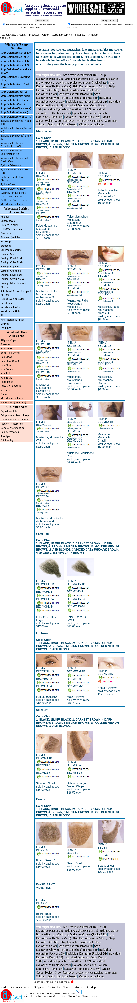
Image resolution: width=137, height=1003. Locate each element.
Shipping (80, 34)
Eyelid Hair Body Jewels (14, 200)
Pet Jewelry (7, 440)
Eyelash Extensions (11, 165)
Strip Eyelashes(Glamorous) (16, 108)
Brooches (6, 245)
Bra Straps (6, 241)
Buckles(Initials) (9, 225)
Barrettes (6, 344)
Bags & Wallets (9, 411)
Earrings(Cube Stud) (12, 262)
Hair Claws (6, 356)
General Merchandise (12, 427)
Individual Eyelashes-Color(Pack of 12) (12, 152)
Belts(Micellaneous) (12, 229)
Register (93, 34)
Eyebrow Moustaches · (14, 194)
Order (45, 34)
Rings (4, 315)
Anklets (5, 216)
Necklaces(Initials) (11, 311)
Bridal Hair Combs (10, 352)
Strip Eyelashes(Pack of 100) (16, 52)
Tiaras (4, 394)
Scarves (5, 323)
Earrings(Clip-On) (10, 266)
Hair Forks (6, 373)
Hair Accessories (10, 432)
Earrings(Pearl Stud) (12, 258)
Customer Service (62, 34)
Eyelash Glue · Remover (14, 188)
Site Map (5, 37)
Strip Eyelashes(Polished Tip (79, 98)
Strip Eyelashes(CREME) (14, 91)
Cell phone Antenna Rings (15, 415)
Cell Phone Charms (11, 249)
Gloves (4, 287)
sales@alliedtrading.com (35, 996)
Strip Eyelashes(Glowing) (14, 112)
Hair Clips (6, 365)
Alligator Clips (8, 340)
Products (34, 34)
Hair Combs (7, 369)
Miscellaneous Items (12, 204)
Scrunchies (7, 390)
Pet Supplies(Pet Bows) (13, 402)
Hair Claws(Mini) (10, 361)
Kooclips (5, 436)
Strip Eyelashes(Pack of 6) (15, 65)
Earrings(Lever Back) (12, 274)
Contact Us (54, 987)
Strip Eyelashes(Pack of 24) (15, 57)
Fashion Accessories (12, 423)
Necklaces (6, 303)
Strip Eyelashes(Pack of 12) (15, 61)
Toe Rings (6, 328)
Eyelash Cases (8, 184)
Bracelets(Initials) (10, 237)
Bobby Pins (7, 348)
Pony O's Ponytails (11, 386)
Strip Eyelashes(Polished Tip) (16, 116)
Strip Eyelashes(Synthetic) (15, 100)
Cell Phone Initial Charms (14, 419)
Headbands (7, 381)
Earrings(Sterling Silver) (13, 279)
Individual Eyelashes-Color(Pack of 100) (12, 144)
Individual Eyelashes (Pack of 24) (86, 102)
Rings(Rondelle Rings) (12, 319)
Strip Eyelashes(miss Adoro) (16, 95)
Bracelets (6, 233)
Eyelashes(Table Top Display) (82, 117)
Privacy (78, 987)
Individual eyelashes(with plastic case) (70, 111)
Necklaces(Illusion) (11, 307)
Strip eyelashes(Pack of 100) (80, 75)
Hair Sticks (6, 377)
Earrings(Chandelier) (12, 270)
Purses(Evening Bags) (12, 298)
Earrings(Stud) (8, 254)
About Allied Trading (14, 34)
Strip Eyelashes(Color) (13, 104)
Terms (67, 987)
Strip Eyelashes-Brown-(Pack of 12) (85, 82)
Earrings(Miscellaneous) (14, 283)
